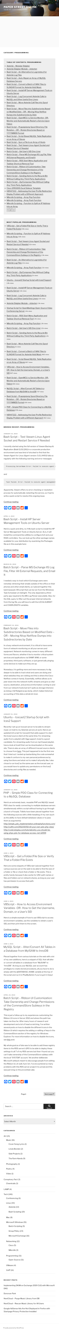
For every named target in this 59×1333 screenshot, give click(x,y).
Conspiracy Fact (11, 1179)
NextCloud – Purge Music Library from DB (21, 1298)
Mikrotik (12, 1250)
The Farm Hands (16, 1158)
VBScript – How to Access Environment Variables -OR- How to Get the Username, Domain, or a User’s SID (28, 370)
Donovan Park (10, 1293)
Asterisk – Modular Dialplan (18, 66)
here (19, 751)
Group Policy (14, 1231)
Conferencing (12, 1198)
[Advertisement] (29, 31)
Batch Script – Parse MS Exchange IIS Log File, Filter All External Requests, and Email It (29, 571)
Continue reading (11, 502)
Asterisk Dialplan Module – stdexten (22, 69)
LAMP (6, 1189)
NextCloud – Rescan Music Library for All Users (24, 1303)
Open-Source (14, 1260)
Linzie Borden (14, 1149)
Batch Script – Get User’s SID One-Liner (24, 151)
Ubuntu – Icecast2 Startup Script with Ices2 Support (29, 280)
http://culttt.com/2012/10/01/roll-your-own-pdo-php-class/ (29, 827)
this (8, 1040)
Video (8, 1174)
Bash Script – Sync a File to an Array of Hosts (26, 142)
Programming (12, 1256)
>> (14, 210)
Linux (8, 1203)
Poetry (9, 1169)
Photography (12, 1164)
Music (8, 1140)
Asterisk (12, 1207)
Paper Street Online (20, 7)
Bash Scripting (15, 1212)
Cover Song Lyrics (16, 1144)
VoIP (8, 1270)
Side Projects (14, 1154)
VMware (9, 1265)
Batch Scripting (15, 1226)
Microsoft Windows (14, 1222)
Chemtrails (10, 1183)
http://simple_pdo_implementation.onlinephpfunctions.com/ (29, 824)
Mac (8, 1217)
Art (5, 1136)
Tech (6, 1194)
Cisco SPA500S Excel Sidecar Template (24, 188)
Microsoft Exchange (17, 1236)
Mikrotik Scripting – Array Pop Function (23, 197)
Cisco (11, 1245)
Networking (11, 1241)
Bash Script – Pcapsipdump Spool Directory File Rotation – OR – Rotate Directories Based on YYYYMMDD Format (27, 130)
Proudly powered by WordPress (13, 1328)
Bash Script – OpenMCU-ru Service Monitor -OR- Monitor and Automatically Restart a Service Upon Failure (28, 121)
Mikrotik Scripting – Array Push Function (24, 200)
